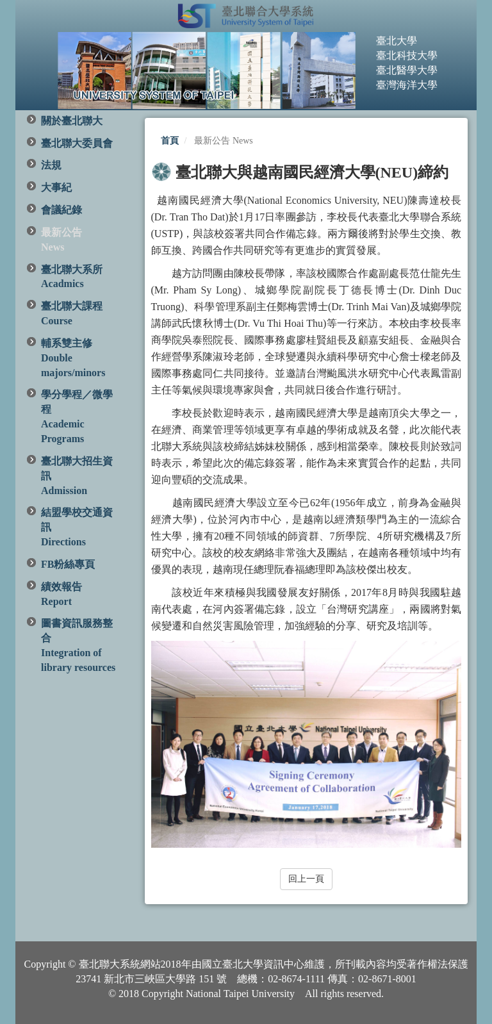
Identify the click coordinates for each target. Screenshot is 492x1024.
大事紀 (56, 187)
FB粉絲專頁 (68, 564)
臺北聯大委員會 (77, 143)
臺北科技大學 (407, 55)
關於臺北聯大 (71, 120)
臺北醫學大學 (407, 70)
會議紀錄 (61, 209)
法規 (51, 165)
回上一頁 (306, 879)
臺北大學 (396, 40)
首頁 (170, 140)
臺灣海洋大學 (407, 84)
